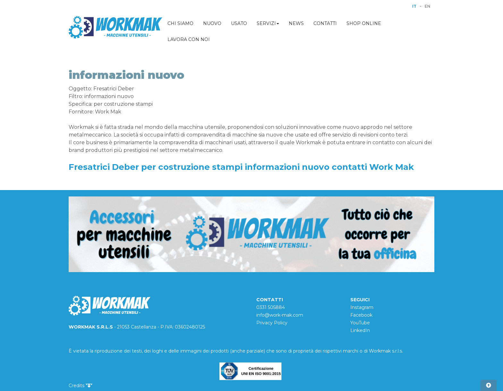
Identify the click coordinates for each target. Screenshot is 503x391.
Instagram (361, 307)
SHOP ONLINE (363, 23)
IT (414, 6)
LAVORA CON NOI (188, 39)
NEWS (296, 23)
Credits (80, 385)
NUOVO (212, 23)
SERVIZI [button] (268, 23)
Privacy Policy (271, 323)
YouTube (360, 323)
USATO (239, 23)
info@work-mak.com (279, 315)
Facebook (361, 315)
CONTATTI (325, 23)
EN (427, 6)
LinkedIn (360, 330)
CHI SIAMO (180, 23)
